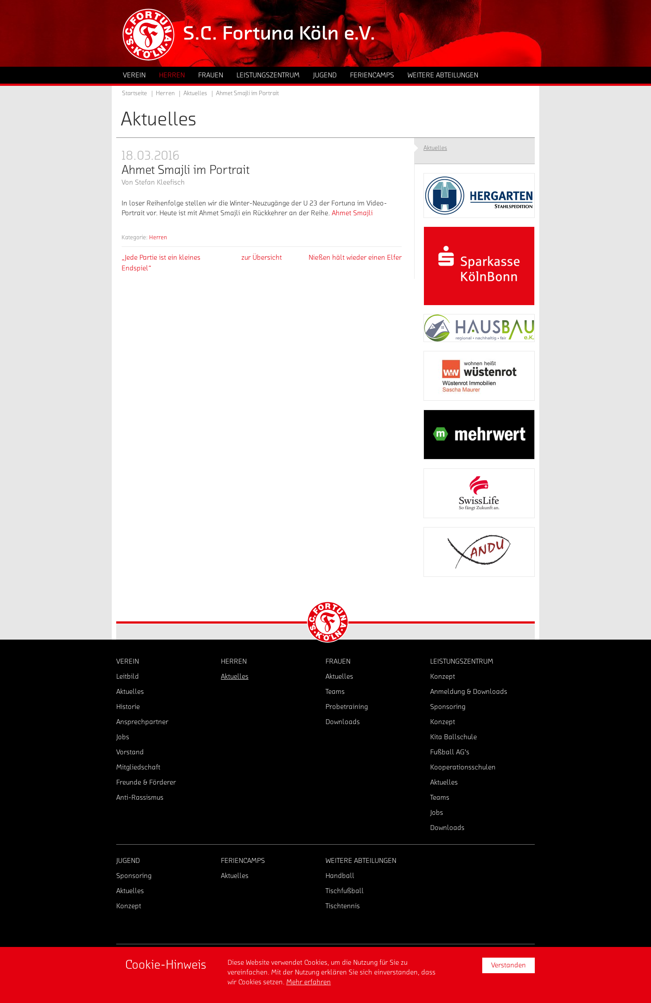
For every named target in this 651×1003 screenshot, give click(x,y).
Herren (158, 237)
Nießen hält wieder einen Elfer (355, 257)
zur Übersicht (261, 257)
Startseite (134, 93)
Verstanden (508, 965)
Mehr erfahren (308, 982)
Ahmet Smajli (352, 213)
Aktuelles (195, 93)
